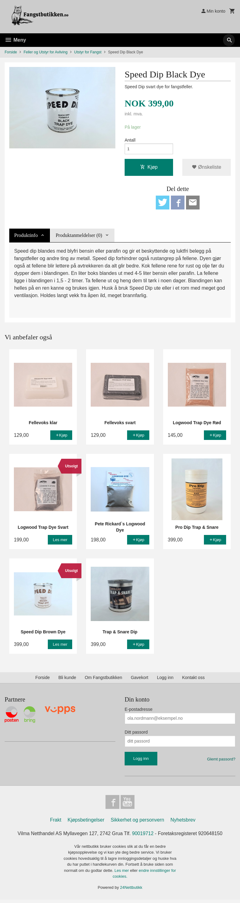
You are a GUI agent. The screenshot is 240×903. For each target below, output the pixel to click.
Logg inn (165, 679)
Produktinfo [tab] (26, 237)
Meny (15, 40)
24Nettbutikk (131, 890)
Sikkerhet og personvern (137, 823)
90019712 (143, 836)
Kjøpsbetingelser (86, 823)
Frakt (55, 823)
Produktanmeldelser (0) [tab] (79, 237)
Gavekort (139, 679)
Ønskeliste (206, 168)
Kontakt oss (193, 679)
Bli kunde (67, 679)
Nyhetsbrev (183, 823)
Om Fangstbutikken (103, 679)
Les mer (122, 873)
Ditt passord (136, 734)
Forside (11, 52)
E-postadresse (138, 711)
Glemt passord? (221, 761)
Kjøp (149, 168)
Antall (130, 140)
